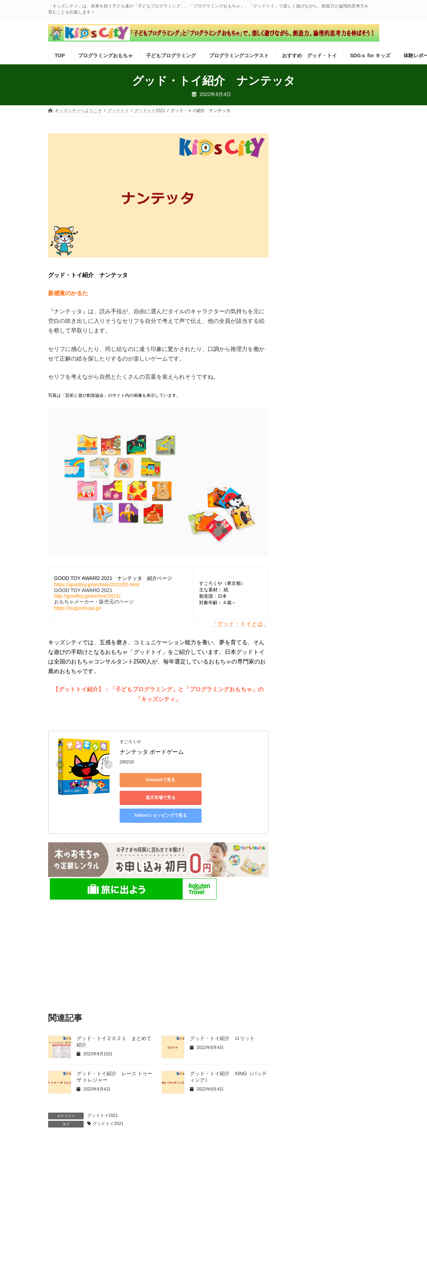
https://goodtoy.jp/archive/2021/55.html (96, 584)
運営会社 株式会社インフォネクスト (96, 1185)
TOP (59, 1153)
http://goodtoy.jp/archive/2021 (86, 596)
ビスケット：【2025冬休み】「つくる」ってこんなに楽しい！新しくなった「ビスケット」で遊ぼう (332, 215)
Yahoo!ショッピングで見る (151, 797)
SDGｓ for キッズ (334, 1153)
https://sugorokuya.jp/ (77, 608)
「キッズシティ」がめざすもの (204, 1185)
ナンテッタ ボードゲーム (152, 752)
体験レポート (67, 1158)
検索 (364, 139)
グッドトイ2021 (102, 1097)
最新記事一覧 (106, 1158)
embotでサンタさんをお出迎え (326, 338)
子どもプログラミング (158, 1153)
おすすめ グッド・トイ (280, 1153)
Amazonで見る (151, 779)
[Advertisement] (158, 933)
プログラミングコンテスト (218, 1153)
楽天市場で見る (219, 779)
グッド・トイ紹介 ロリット (222, 1020)
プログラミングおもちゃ (100, 1153)
